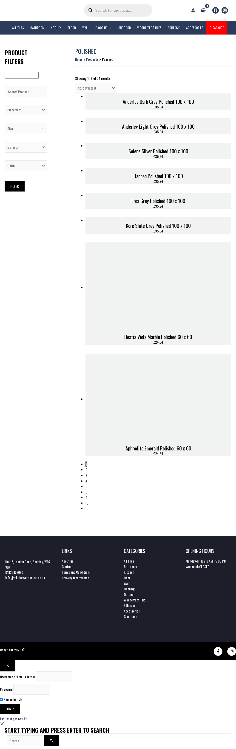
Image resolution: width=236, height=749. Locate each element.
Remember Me (11, 699)
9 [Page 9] (86, 497)
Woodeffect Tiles (135, 599)
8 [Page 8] (86, 491)
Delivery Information (75, 577)
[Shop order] (96, 88)
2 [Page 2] (86, 469)
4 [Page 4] (86, 480)
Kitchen (129, 571)
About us (67, 560)
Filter (14, 188)
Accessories (132, 610)
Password (6, 689)
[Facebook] (215, 10)
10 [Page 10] (87, 502)
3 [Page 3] (86, 475)
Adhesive (130, 604)
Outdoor (129, 593)
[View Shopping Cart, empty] (203, 10)
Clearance (130, 615)
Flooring (129, 588)
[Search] (53, 740)
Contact (67, 566)
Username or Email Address (17, 676)
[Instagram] (225, 10)
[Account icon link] (193, 10)
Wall (126, 582)
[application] (110, 28)
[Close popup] (7, 665)
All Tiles (129, 560)
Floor (127, 577)
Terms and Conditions (76, 571)
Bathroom (130, 566)
